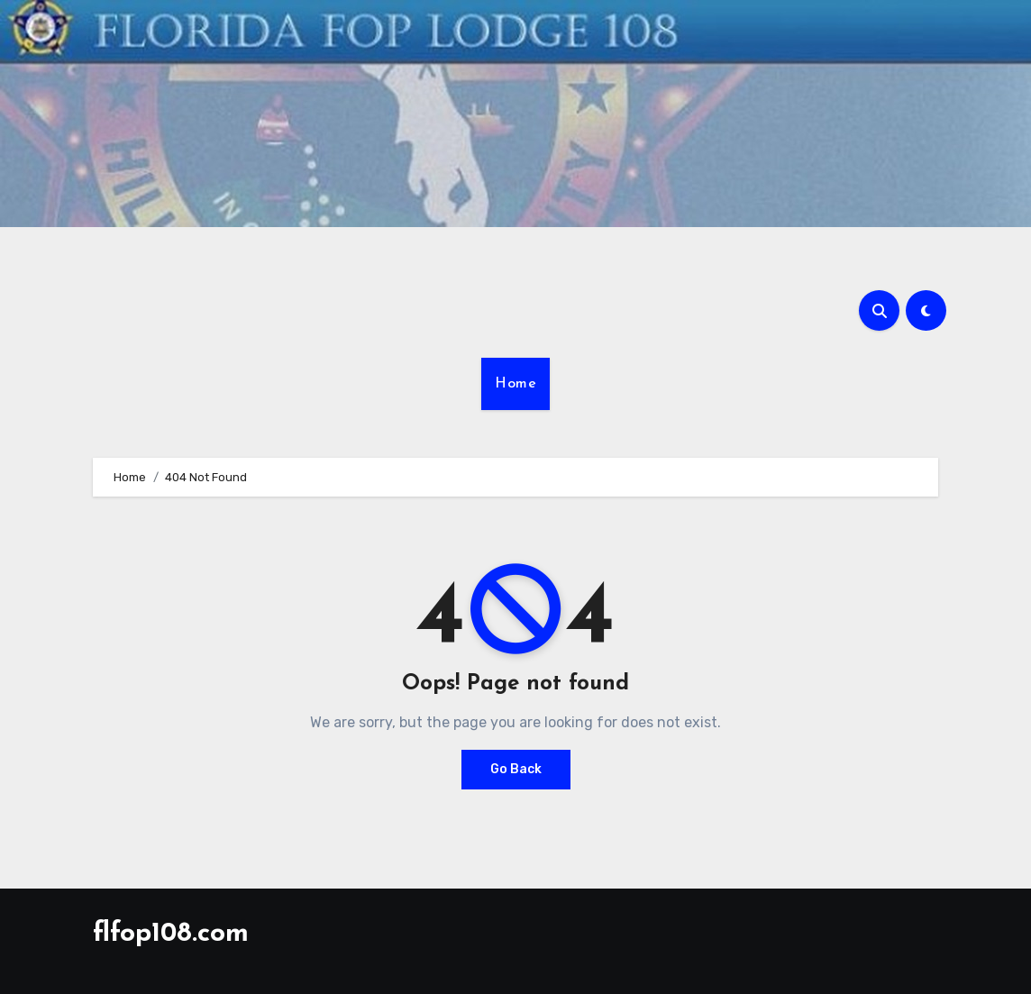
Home (515, 384)
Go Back (516, 769)
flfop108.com (171, 934)
